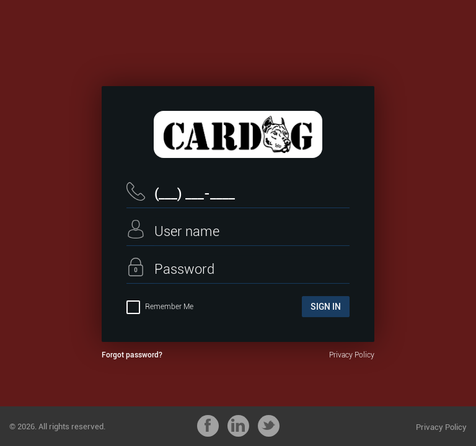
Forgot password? (132, 355)
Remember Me (159, 306)
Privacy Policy (351, 355)
